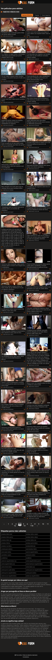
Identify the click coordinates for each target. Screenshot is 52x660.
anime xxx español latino (32, 576)
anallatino (28, 558)
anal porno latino (30, 555)
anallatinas (4, 558)
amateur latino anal (6, 534)
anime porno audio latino (8, 570)
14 (24, 526)
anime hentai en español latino (34, 564)
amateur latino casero (32, 534)
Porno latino (19, 655)
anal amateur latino (31, 549)
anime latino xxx (30, 567)
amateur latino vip (6, 540)
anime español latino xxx (8, 564)
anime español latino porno (33, 561)
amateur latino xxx (31, 540)
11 (48, 524)
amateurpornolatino (6, 549)
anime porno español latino (8, 573)
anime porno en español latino (34, 570)
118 (31, 526)
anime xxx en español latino (8, 576)
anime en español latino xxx (8, 561)
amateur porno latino (32, 543)
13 (20, 526)
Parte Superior (46, 15)
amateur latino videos (32, 537)
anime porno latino (31, 573)
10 (43, 524)
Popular (37, 15)
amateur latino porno (7, 537)
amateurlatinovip (30, 546)
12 (15, 526)
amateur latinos (5, 543)
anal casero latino (6, 552)
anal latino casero (6, 555)
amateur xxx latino (6, 546)
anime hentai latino (6, 567)
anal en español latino (32, 552)
